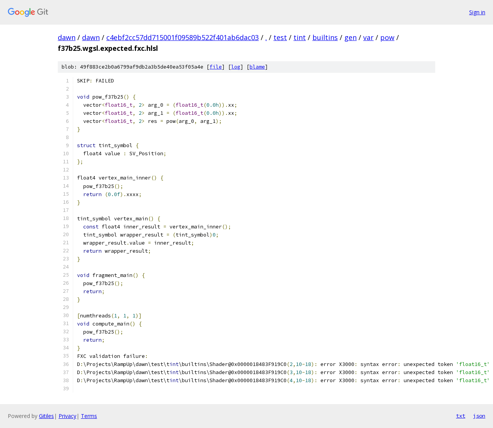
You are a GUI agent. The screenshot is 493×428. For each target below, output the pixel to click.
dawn (66, 37)
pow (387, 37)
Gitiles (46, 416)
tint (299, 37)
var (368, 37)
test (280, 37)
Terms (89, 416)
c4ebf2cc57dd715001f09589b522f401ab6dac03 (182, 37)
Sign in (477, 12)
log (235, 67)
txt (460, 415)
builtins (325, 37)
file (216, 67)
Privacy (67, 416)
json (479, 415)
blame (257, 67)
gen (350, 37)
